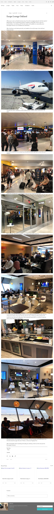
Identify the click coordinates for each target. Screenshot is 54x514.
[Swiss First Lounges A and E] (9, 472)
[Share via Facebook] (7, 456)
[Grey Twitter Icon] (53, 2)
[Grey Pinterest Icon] (50, 2)
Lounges (8, 5)
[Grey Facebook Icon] (46, 2)
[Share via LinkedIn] (12, 456)
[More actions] (46, 13)
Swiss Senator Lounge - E (25, 478)
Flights (13, 5)
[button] (51, 5)
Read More (12, 509)
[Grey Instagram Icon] (48, 2)
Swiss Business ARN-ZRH (43, 478)
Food (17, 5)
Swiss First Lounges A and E (7, 478)
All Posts (2, 5)
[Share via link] (15, 456)
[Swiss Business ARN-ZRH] (45, 472)
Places (21, 5)
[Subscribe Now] (45, 509)
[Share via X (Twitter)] (9, 456)
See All (51, 465)
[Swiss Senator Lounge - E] (27, 472)
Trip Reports (27, 5)
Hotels (33, 5)
